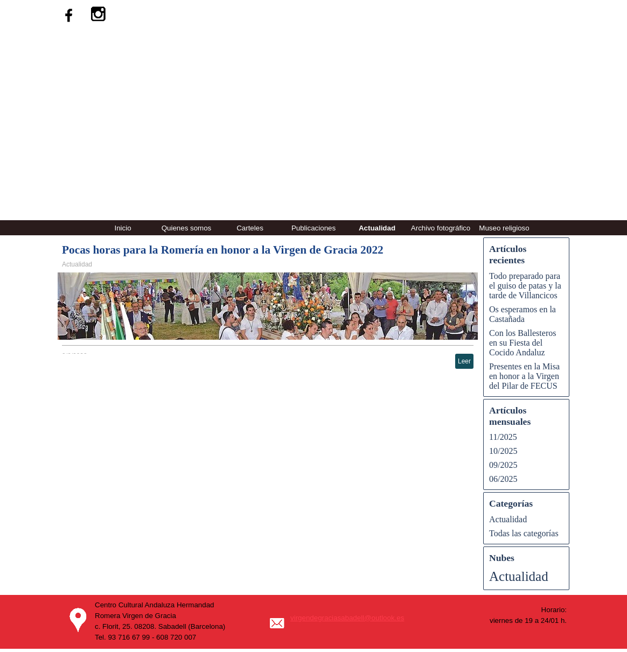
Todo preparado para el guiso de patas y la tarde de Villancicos (525, 285)
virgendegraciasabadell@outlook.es (347, 618)
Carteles (249, 228)
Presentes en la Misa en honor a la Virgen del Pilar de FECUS (524, 376)
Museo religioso (504, 228)
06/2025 (503, 478)
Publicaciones (313, 228)
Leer (464, 361)
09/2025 (503, 464)
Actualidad (377, 228)
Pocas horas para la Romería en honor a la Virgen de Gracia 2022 (223, 249)
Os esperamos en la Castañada (522, 314)
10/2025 (503, 450)
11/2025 (503, 436)
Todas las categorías (524, 533)
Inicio (122, 228)
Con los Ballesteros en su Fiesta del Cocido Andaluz (522, 342)
